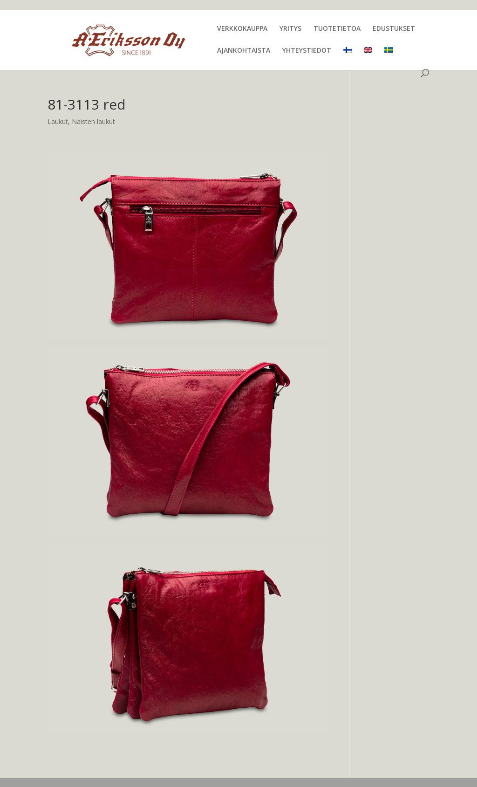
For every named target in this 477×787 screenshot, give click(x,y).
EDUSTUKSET (394, 29)
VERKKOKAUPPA (242, 29)
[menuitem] (347, 58)
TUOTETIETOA (337, 29)
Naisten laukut (93, 121)
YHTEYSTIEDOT (306, 51)
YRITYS (290, 29)
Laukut (58, 121)
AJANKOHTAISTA (243, 51)
